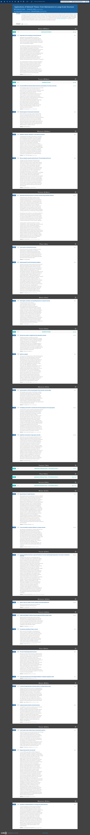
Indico (14, 833)
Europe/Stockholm (66, 1)
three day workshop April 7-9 (62, 18)
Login (88, 1)
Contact (46, 833)
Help (43, 833)
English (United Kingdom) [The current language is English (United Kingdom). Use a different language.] (78, 1)
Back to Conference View (39, 1)
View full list (25, 24)
